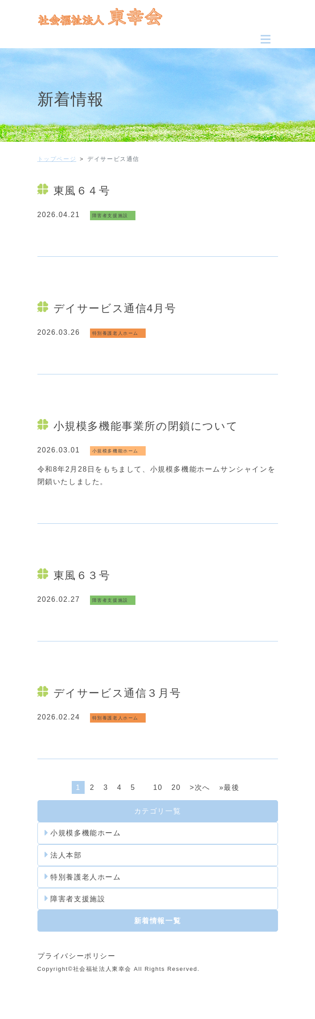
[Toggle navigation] (265, 39)
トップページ (57, 159)
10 (158, 787)
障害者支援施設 (75, 899)
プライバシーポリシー (76, 956)
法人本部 (63, 855)
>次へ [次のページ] (200, 787)
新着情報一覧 (157, 920)
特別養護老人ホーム (83, 877)
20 (176, 787)
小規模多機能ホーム (83, 833)
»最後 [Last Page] (229, 787)
